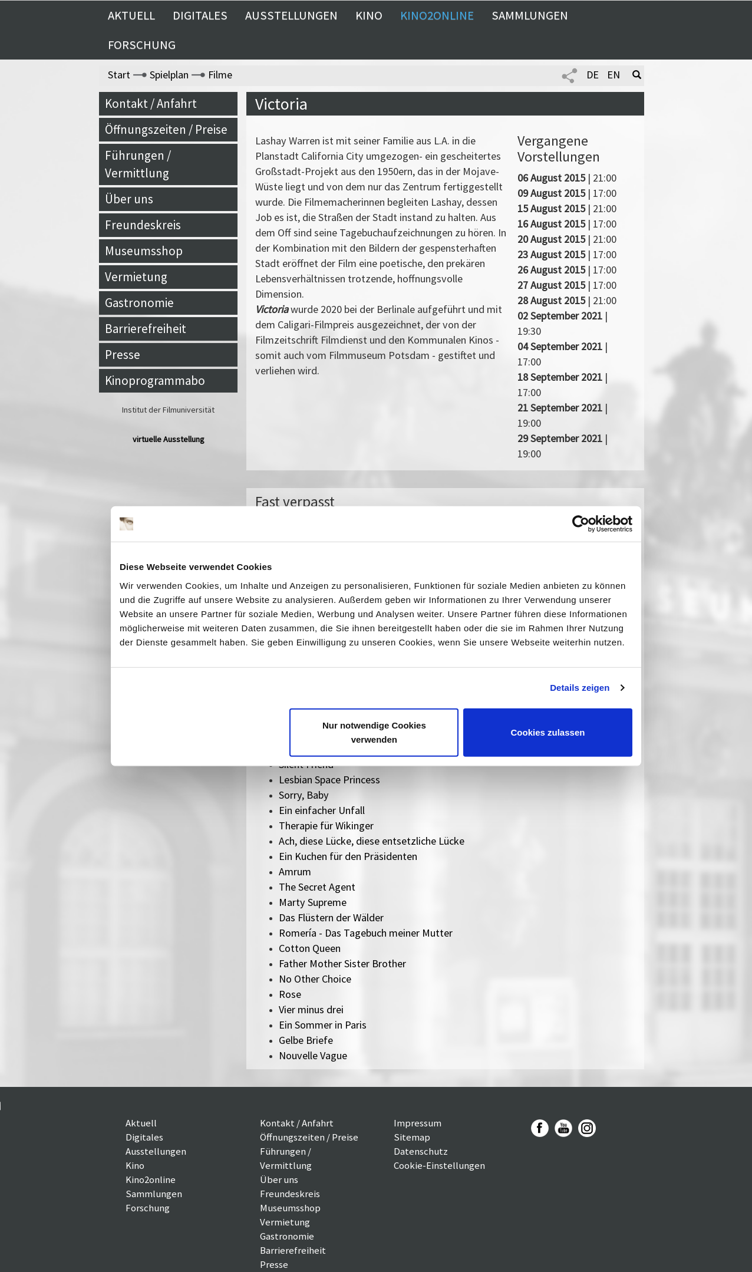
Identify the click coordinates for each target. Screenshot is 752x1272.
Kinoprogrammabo (155, 380)
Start (119, 74)
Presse (122, 355)
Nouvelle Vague (313, 1055)
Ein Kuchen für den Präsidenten (348, 856)
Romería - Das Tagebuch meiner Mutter (366, 933)
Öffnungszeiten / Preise (166, 129)
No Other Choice (315, 979)
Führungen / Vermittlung (138, 164)
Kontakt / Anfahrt (151, 103)
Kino (368, 15)
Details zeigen (579, 688)
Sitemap (412, 1137)
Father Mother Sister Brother (342, 963)
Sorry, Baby (304, 795)
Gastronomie (139, 303)
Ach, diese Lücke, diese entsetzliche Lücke (371, 841)
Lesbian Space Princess (329, 779)
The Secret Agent (317, 887)
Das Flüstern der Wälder (331, 917)
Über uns (129, 199)
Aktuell (131, 15)
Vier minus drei (311, 1009)
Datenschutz (421, 1151)
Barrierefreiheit (145, 329)
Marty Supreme (313, 902)
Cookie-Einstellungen (439, 1165)
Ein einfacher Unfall (322, 810)
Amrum (295, 871)
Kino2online (437, 15)
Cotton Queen (310, 948)
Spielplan (169, 74)
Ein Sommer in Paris (323, 1025)
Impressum (417, 1122)
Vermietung (136, 277)
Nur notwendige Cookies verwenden (374, 732)
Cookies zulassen (548, 732)
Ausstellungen (291, 15)
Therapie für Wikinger (326, 825)
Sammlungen (530, 15)
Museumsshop (144, 251)
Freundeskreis (143, 225)
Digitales (200, 15)
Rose (290, 994)
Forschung (142, 44)
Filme (220, 74)
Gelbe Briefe (306, 1040)
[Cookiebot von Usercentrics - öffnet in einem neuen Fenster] (580, 524)
